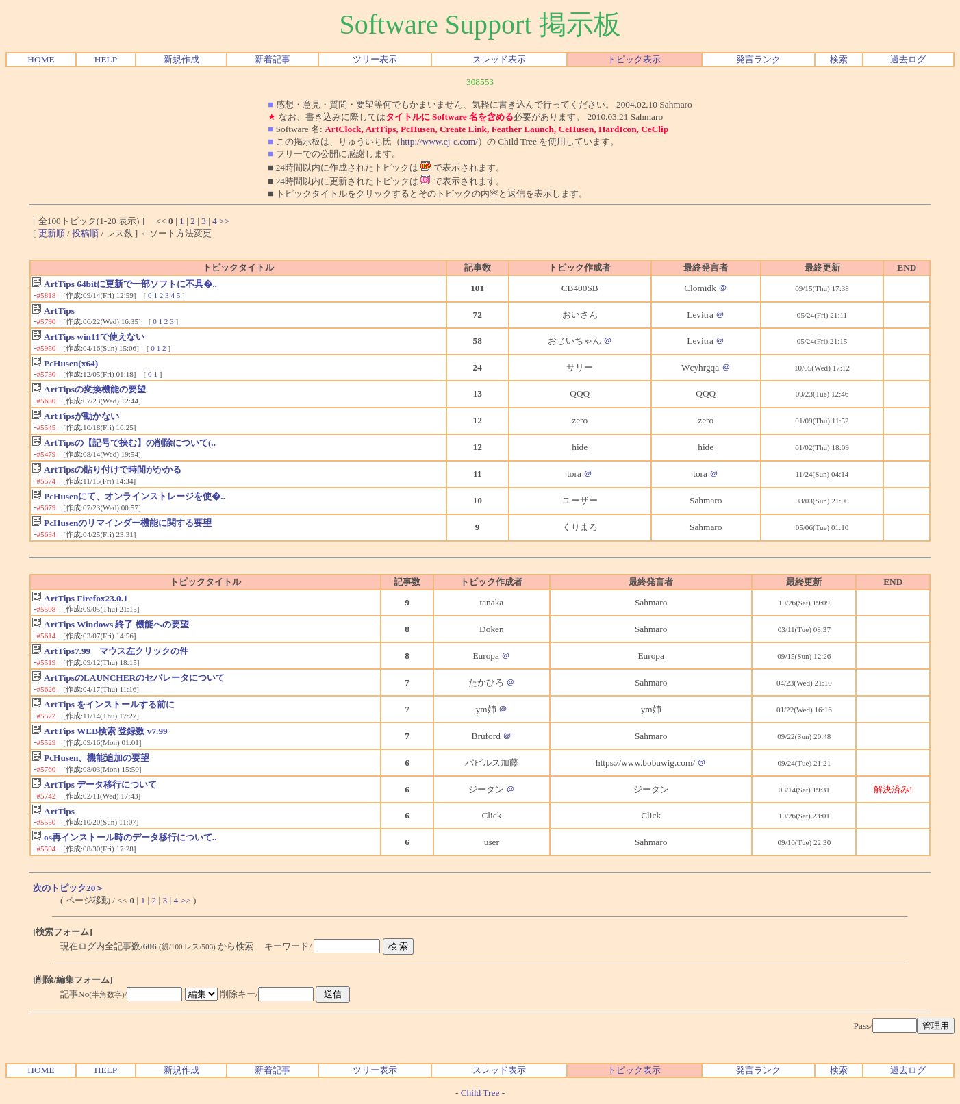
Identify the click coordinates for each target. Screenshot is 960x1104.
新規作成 (181, 59)
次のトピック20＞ (68, 888)
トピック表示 (634, 59)
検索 (839, 59)
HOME (40, 59)
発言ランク (758, 59)
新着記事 (272, 59)
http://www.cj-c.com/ (439, 141)
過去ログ (908, 59)
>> (224, 221)
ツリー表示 (375, 59)
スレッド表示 (499, 59)
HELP (105, 59)
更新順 (51, 233)
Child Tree (480, 1093)
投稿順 (85, 233)
